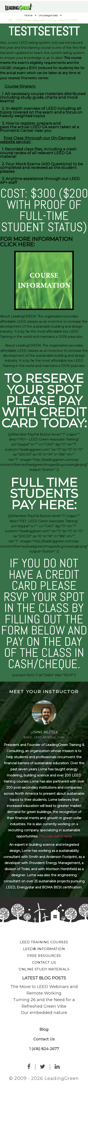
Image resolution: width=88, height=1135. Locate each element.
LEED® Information (44, 949)
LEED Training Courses (44, 942)
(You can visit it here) (55, 836)
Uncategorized (48, 15)
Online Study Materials (44, 969)
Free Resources (44, 955)
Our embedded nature (44, 1012)
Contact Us (44, 962)
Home (28, 15)
